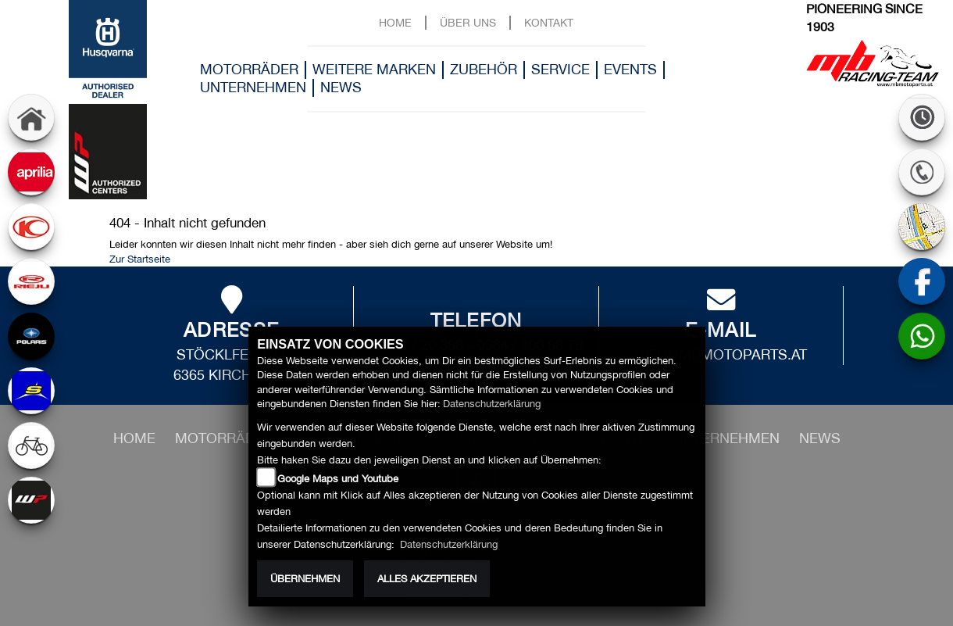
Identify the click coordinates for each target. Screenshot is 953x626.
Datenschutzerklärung (492, 404)
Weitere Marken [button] (374, 69)
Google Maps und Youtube (337, 479)
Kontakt (548, 22)
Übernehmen (305, 579)
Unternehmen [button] (253, 87)
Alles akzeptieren (426, 579)
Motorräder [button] (249, 69)
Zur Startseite (139, 259)
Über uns (468, 22)
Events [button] (630, 69)
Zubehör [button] (483, 69)
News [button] (341, 87)
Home (395, 22)
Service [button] (560, 69)
